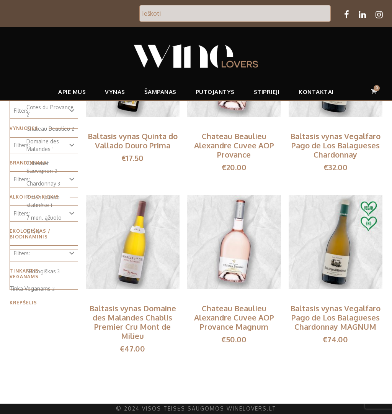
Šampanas (161, 91)
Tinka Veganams (29, 283)
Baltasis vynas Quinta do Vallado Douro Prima (132, 140)
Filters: (22, 110)
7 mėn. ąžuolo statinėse (43, 221)
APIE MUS (74, 91)
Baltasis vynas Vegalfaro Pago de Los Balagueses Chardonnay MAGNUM (335, 317)
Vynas (116, 91)
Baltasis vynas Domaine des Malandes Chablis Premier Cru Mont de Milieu (133, 322)
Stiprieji (266, 91)
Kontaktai (315, 91)
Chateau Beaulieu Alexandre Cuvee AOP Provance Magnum (234, 317)
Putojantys (215, 91)
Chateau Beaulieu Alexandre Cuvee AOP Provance (234, 145)
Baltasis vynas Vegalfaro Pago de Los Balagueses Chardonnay (335, 145)
